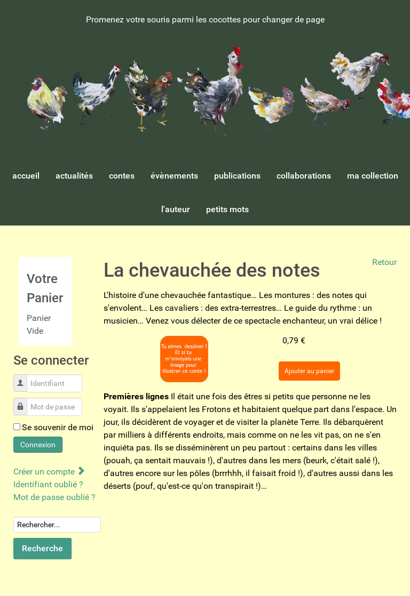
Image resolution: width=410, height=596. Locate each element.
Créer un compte (48, 471)
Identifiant (24, 377)
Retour (384, 262)
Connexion (38, 444)
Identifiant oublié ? (48, 484)
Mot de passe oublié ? (54, 497)
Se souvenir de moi (57, 427)
